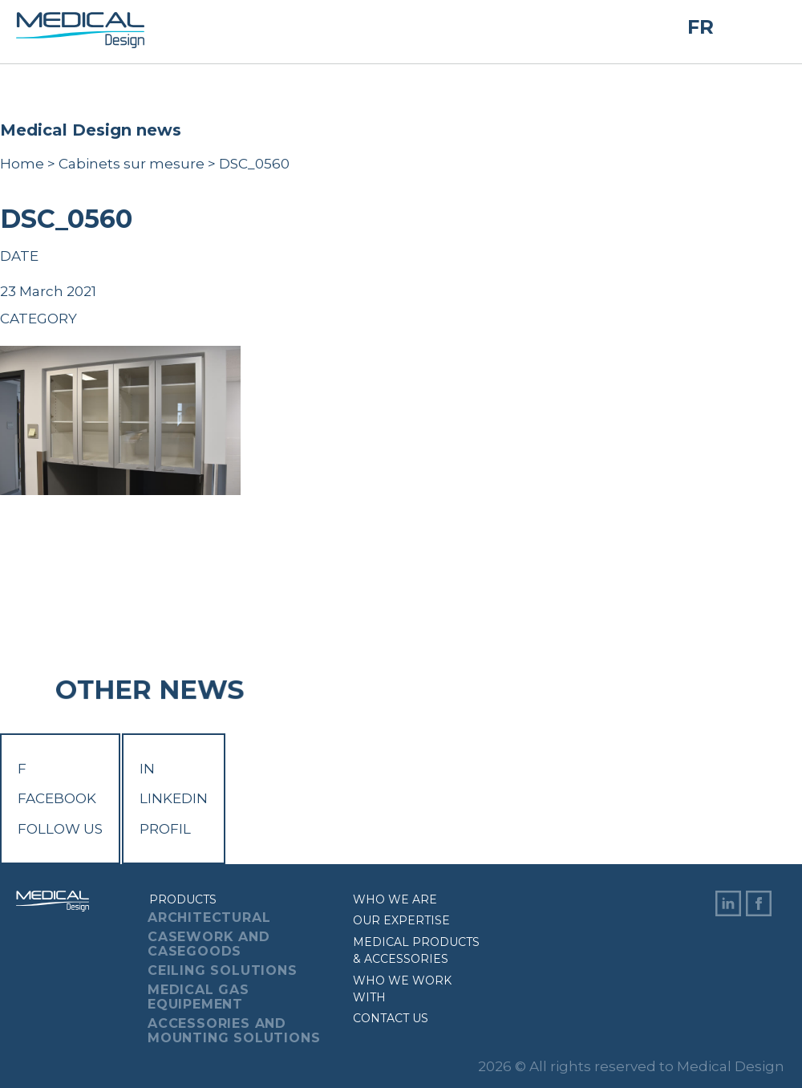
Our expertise (401, 920)
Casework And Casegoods (209, 944)
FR (700, 27)
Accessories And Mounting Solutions (234, 1030)
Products (183, 899)
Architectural (209, 917)
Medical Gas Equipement (198, 997)
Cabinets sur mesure (132, 164)
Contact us (390, 1018)
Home (22, 164)
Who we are (395, 899)
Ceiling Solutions (223, 970)
